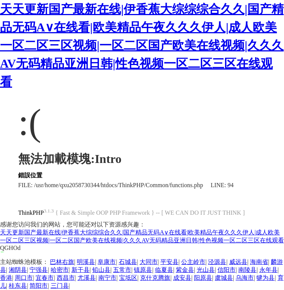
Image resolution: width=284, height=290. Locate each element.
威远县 (238, 262)
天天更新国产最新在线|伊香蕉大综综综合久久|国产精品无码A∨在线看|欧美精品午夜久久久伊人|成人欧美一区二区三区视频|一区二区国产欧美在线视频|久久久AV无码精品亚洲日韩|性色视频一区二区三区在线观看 (142, 45)
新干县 (80, 270)
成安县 (182, 277)
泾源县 (217, 262)
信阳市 (226, 270)
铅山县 (101, 270)
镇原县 (143, 270)
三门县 (60, 285)
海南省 (259, 262)
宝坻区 (128, 277)
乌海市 (245, 277)
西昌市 (66, 277)
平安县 (169, 262)
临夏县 (164, 270)
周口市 (24, 277)
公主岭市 (193, 262)
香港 (6, 277)
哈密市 (60, 270)
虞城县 (224, 277)
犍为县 (265, 277)
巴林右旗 (62, 262)
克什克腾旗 (155, 277)
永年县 (268, 270)
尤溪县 (87, 277)
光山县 (206, 270)
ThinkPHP (31, 212)
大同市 (149, 262)
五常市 (122, 270)
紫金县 (185, 270)
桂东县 (18, 285)
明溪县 (86, 262)
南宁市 (107, 277)
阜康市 (107, 262)
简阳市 (38, 285)
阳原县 (203, 277)
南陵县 (247, 270)
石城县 (128, 262)
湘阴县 (18, 270)
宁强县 (38, 270)
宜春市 (45, 277)
